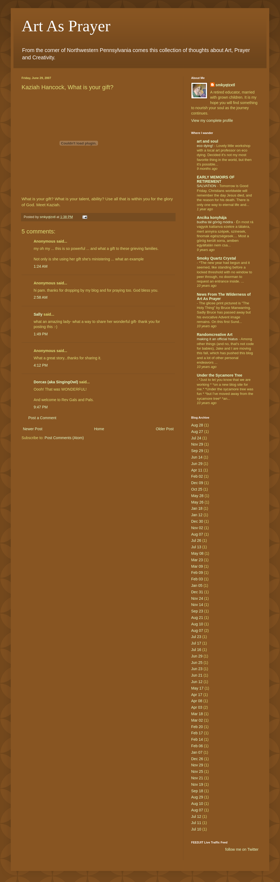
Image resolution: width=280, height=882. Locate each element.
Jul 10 (196, 829)
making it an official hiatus (218, 339)
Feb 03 (197, 579)
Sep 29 (197, 451)
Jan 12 (196, 515)
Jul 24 (196, 438)
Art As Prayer (66, 26)
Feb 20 (197, 727)
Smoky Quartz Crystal (216, 258)
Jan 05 (196, 585)
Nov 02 (197, 528)
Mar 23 (197, 560)
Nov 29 (197, 444)
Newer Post (32, 429)
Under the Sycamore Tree (219, 375)
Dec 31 (197, 592)
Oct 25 (196, 489)
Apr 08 (196, 701)
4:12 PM (41, 365)
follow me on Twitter (241, 849)
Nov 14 (197, 604)
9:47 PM (41, 407)
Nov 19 (197, 784)
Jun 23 (196, 669)
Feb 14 (197, 739)
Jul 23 (196, 637)
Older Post (165, 429)
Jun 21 (196, 675)
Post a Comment (42, 418)
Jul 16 (196, 649)
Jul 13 (196, 547)
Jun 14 (196, 457)
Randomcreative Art (215, 334)
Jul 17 (196, 643)
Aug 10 (197, 624)
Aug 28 (197, 425)
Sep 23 (197, 611)
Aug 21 (197, 617)
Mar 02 (197, 720)
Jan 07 (196, 752)
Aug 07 (197, 534)
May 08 (197, 553)
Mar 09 (197, 566)
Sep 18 (197, 791)
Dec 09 (197, 483)
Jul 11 (196, 823)
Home (99, 429)
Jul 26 (196, 540)
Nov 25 (197, 771)
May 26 (197, 502)
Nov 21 (197, 778)
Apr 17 (196, 694)
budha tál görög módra (215, 222)
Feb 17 (197, 733)
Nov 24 (197, 598)
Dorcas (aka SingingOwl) (56, 382)
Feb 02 (197, 476)
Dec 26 (197, 759)
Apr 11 (196, 470)
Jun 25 (196, 662)
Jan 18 (196, 508)
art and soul (207, 141)
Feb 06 (197, 746)
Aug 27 (197, 431)
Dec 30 (197, 521)
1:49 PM (41, 334)
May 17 (197, 688)
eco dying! (205, 146)
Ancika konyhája (212, 217)
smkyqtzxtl (225, 85)
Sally (38, 314)
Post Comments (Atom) (64, 438)
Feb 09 (197, 572)
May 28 (197, 496)
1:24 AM (40, 266)
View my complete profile (212, 120)
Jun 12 (196, 682)
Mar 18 (197, 714)
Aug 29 (197, 797)
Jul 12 (196, 816)
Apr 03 (196, 707)
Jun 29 (196, 463)
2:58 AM (40, 297)
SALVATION (207, 186)
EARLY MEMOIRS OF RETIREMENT (215, 179)
